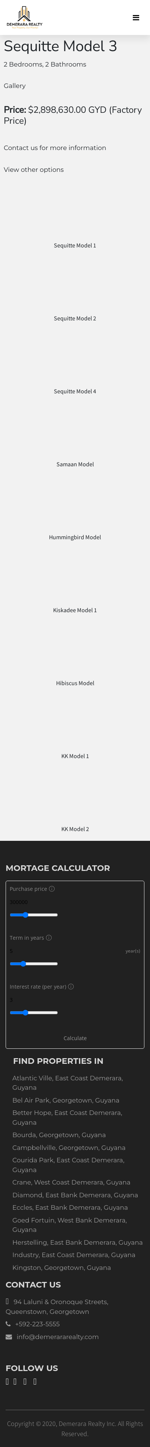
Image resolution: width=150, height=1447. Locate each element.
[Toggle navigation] (136, 17)
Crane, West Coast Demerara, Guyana (71, 1182)
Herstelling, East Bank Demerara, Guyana (77, 1242)
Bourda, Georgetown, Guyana (59, 1135)
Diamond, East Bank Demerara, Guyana (75, 1195)
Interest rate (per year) (41, 986)
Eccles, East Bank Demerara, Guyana (70, 1207)
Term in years (30, 937)
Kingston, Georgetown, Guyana (61, 1267)
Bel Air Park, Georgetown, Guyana (65, 1100)
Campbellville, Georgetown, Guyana (69, 1147)
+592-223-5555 (37, 1324)
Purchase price (31, 888)
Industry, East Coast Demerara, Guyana (73, 1255)
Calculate (75, 1038)
